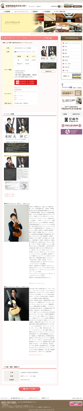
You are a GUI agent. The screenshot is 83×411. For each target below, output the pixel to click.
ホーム (32, 33)
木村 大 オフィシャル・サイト (37, 283)
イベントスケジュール (40, 33)
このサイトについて (33, 398)
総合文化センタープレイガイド (24, 87)
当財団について (45, 398)
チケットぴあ (19, 95)
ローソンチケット (20, 99)
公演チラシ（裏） (9, 196)
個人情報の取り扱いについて (18, 398)
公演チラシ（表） (9, 194)
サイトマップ (4, 398)
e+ (16, 97)
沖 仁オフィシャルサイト (35, 354)
